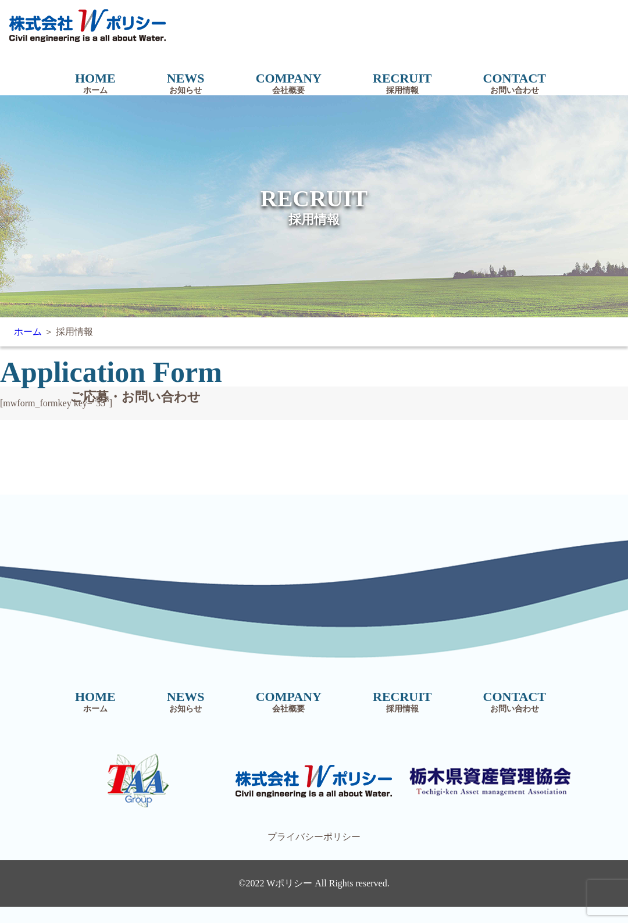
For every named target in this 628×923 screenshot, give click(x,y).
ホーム (28, 332)
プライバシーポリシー (314, 837)
